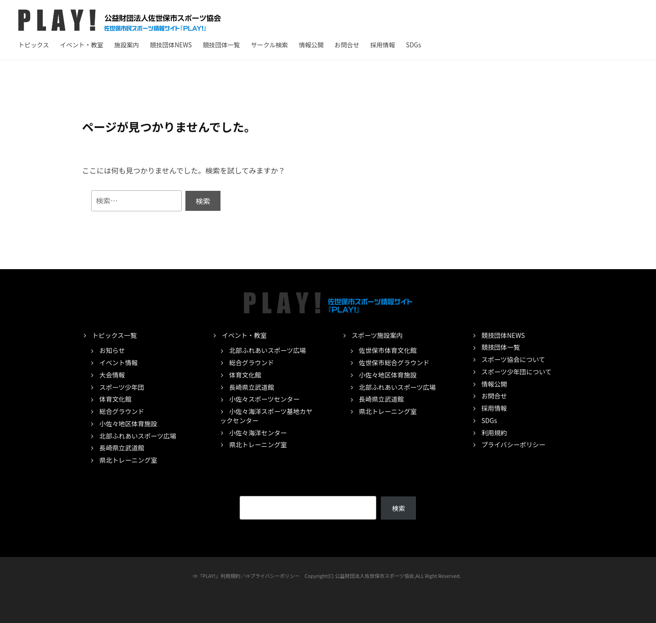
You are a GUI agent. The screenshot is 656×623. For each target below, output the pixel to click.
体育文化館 (115, 398)
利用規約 (494, 432)
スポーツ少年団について (517, 371)
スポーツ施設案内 (377, 335)
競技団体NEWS (171, 44)
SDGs (413, 44)
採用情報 (382, 44)
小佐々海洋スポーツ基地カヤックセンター (266, 416)
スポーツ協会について (513, 359)
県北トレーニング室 (128, 460)
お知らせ (112, 350)
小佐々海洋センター (258, 432)
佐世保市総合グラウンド (394, 362)
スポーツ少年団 (121, 387)
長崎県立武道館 (121, 447)
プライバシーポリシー (514, 444)
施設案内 (126, 44)
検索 (398, 508)
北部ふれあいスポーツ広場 (137, 435)
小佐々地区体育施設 (128, 423)
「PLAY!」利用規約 (219, 575)
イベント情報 (118, 362)
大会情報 (112, 374)
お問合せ (346, 44)
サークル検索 (269, 44)
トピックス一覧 (114, 335)
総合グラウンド (121, 411)
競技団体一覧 (221, 44)
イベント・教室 (81, 44)
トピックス (33, 44)
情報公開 (311, 44)
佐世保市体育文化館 (388, 350)
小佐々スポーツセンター (264, 398)
